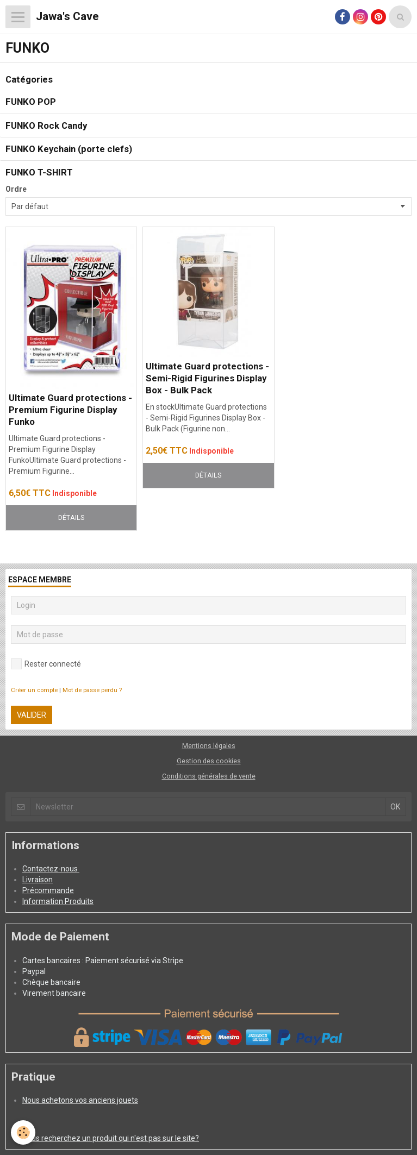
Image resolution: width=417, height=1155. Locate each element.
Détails (71, 517)
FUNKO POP (30, 102)
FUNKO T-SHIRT (39, 172)
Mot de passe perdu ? (92, 690)
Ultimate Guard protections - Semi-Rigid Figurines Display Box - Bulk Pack (207, 378)
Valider (31, 715)
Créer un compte (34, 690)
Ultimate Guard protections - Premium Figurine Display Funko (70, 409)
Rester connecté (46, 663)
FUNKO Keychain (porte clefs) (68, 148)
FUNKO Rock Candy (46, 125)
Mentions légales (208, 746)
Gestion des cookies (209, 761)
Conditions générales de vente (209, 776)
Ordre (16, 189)
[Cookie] (23, 1132)
